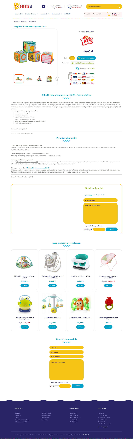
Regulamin (18, 415)
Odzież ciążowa (30, 14)
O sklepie (17, 413)
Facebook (43, 6)
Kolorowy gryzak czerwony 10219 (108, 318)
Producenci (56, 14)
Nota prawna (44, 420)
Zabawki (18, 14)
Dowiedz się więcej (103, 427)
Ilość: (65, 58)
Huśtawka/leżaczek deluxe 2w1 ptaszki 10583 (52, 277)
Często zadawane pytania (22, 420)
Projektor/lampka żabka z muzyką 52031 (25, 318)
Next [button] (57, 79)
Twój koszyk (73, 422)
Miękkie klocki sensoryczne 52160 (38, 168)
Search (119, 6)
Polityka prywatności (21, 422)
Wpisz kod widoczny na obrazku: (93, 226)
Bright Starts (32, 22)
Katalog (16, 22)
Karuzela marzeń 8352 (52, 318)
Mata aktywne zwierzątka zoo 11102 (24, 277)
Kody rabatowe (45, 417)
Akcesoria (44, 14)
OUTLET (67, 14)
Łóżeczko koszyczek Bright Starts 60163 (108, 277)
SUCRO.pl (86, 435)
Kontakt (17, 417)
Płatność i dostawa (46, 413)
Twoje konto (73, 420)
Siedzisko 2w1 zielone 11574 (80, 276)
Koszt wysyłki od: (87, 68)
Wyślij (112, 229)
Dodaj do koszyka (87, 58)
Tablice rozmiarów (46, 415)
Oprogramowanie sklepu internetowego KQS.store (62, 435)
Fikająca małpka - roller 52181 (80, 318)
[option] (34, 51)
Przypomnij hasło (75, 417)
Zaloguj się (87, 14)
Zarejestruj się (97, 14)
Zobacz (24, 285)
